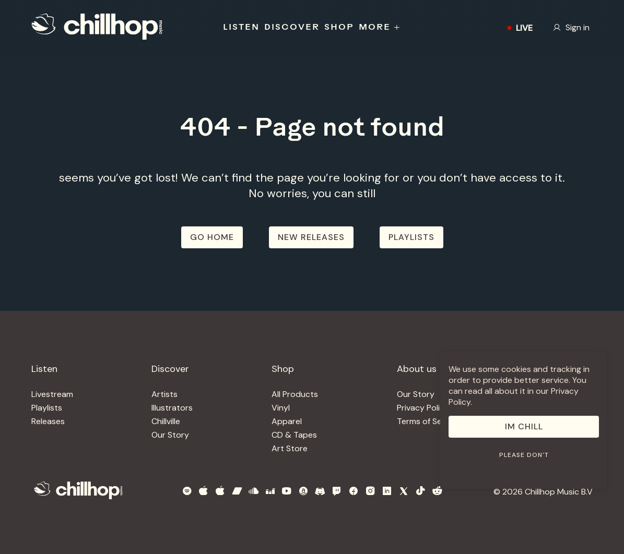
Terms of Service (428, 421)
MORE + (380, 27)
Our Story (170, 434)
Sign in (571, 27)
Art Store (290, 448)
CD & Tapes (294, 434)
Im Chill (524, 426)
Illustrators (172, 407)
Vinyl (281, 407)
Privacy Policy (423, 407)
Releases (48, 421)
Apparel (287, 421)
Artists (164, 394)
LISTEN (241, 27)
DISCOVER (292, 27)
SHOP (339, 27)
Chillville (165, 421)
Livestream (52, 394)
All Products (295, 394)
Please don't (524, 455)
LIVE (518, 27)
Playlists (46, 407)
